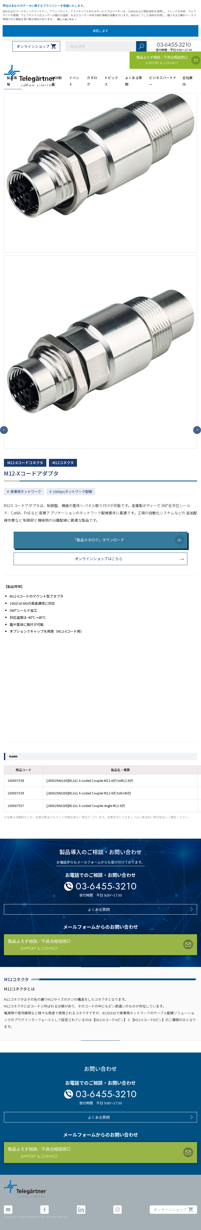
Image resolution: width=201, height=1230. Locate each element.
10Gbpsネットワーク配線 (72, 491)
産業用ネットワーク (25, 491)
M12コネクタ (63, 462)
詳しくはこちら (66, 19)
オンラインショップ (32, 46)
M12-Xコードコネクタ (25, 462)
